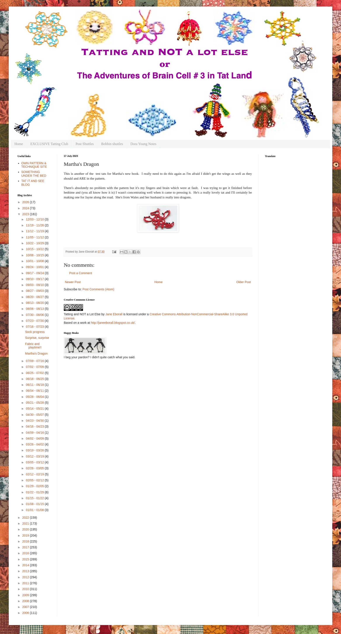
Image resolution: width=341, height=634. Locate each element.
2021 (26, 523)
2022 (26, 517)
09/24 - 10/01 (35, 267)
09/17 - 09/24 (35, 273)
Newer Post (73, 282)
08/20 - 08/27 (35, 297)
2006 (26, 613)
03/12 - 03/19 (35, 456)
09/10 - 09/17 (35, 279)
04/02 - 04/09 (35, 438)
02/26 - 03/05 (35, 468)
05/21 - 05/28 (35, 402)
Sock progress (35, 332)
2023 (26, 214)
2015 (26, 559)
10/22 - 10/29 (35, 243)
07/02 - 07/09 (35, 367)
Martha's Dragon (36, 353)
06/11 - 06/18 (35, 384)
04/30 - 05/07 (35, 414)
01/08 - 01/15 (35, 504)
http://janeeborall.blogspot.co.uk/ (113, 322)
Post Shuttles (85, 144)
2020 (26, 529)
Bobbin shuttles (112, 144)
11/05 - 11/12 (35, 237)
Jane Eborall (113, 314)
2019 (26, 535)
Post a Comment (80, 273)
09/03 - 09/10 (35, 285)
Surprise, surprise (37, 338)
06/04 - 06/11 (35, 390)
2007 (26, 607)
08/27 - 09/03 (35, 291)
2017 (26, 547)
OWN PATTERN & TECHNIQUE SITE (34, 165)
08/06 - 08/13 (35, 308)
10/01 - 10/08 (35, 261)
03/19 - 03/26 (35, 450)
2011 (26, 583)
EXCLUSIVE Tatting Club (49, 144)
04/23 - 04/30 (35, 420)
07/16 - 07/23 (35, 326)
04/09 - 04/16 (35, 432)
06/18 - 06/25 (35, 379)
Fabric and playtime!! (33, 345)
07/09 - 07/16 (35, 361)
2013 (26, 571)
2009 (26, 595)
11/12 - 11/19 (35, 231)
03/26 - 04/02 (35, 444)
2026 (26, 202)
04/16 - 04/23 (35, 426)
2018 (26, 541)
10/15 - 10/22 (35, 249)
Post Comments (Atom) (98, 289)
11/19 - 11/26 (35, 225)
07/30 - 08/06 (35, 315)
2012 (26, 577)
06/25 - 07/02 (35, 373)
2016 (26, 553)
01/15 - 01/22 (35, 498)
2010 (26, 589)
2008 (26, 601)
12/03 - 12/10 (35, 219)
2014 (26, 565)
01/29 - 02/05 (35, 486)
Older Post (243, 282)
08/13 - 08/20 (35, 303)
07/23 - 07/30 (35, 320)
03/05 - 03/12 (35, 462)
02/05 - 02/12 (35, 480)
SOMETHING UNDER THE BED (33, 173)
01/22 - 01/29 (35, 492)
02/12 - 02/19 (35, 474)
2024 (26, 208)
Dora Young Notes (143, 144)
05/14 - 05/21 (35, 408)
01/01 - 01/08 (35, 510)
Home (18, 144)
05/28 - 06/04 (35, 396)
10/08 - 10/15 (35, 255)
